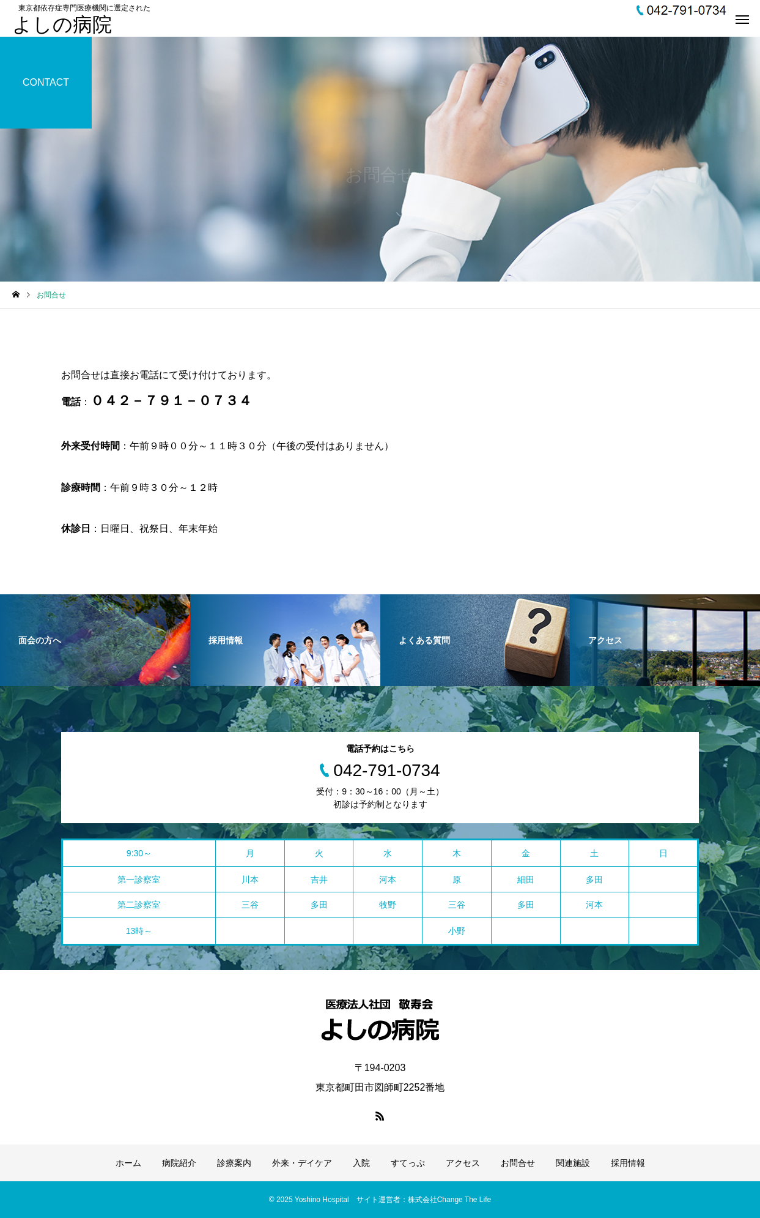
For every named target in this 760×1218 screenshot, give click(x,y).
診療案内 (234, 1163)
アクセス (463, 1163)
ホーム (128, 1163)
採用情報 (628, 1163)
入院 (361, 1163)
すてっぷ (408, 1163)
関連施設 (573, 1163)
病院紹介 (179, 1163)
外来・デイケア (302, 1163)
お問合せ (518, 1163)
